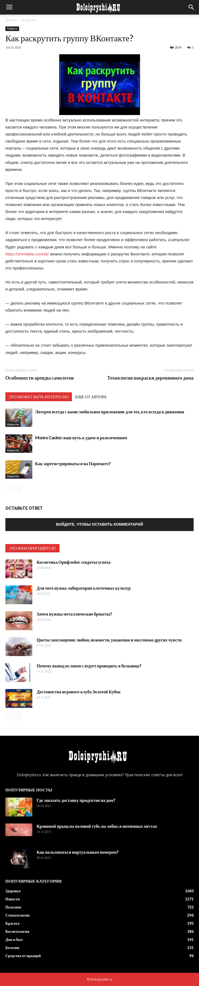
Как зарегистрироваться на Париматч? (73, 463)
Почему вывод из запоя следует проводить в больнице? (89, 665)
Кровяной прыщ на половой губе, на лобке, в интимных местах (97, 826)
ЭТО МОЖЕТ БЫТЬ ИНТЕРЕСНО (39, 396)
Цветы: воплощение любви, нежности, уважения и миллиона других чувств (109, 639)
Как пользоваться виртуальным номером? (77, 852)
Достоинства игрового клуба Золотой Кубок (79, 691)
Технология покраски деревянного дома (150, 378)
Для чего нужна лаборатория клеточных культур (84, 587)
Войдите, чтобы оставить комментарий (99, 524)
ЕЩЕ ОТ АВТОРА (91, 396)
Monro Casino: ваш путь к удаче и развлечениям (81, 437)
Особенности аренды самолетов (39, 378)
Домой (11, 20)
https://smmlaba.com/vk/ (27, 254)
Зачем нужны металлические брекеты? (74, 613)
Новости (28, 20)
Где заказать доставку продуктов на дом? (76, 800)
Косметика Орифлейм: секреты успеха (74, 562)
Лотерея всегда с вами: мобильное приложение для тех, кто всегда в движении (109, 411)
